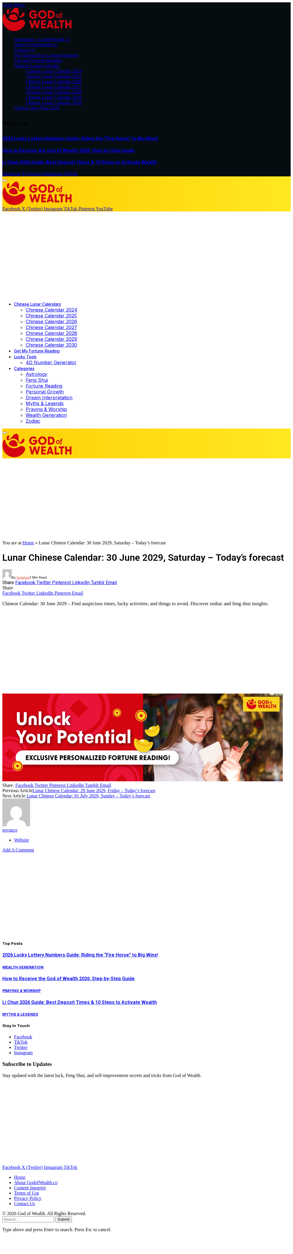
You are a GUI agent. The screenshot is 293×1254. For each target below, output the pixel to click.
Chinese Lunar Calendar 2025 (54, 76)
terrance (23, 577)
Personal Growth (45, 392)
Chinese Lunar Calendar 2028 (54, 92)
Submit (64, 1219)
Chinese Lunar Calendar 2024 (54, 70)
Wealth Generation (46, 415)
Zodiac (33, 421)
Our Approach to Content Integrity (46, 55)
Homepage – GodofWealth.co (42, 39)
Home (28, 542)
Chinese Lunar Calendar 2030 (54, 102)
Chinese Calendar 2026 (51, 321)
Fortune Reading (44, 386)
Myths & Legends (45, 403)
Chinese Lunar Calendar (37, 65)
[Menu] (4, 180)
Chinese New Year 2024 (36, 107)
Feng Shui (37, 380)
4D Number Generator (51, 362)
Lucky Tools (25, 357)
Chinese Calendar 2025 (51, 316)
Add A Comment (18, 849)
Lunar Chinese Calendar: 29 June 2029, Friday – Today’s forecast (94, 790)
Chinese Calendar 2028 (51, 333)
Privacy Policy (27, 1198)
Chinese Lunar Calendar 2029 (54, 97)
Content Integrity (30, 1187)
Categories (24, 368)
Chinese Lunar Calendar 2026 (54, 81)
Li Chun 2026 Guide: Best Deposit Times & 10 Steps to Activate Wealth (79, 162)
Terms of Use (26, 1193)
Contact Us (24, 49)
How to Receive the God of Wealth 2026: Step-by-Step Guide (68, 150)
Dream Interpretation (49, 397)
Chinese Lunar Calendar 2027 (54, 86)
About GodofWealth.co (36, 44)
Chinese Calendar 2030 (51, 345)
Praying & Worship (46, 409)
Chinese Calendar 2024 (51, 310)
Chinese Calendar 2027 (51, 327)
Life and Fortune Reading (38, 60)
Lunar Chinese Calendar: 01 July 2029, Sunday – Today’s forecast (88, 795)
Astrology (36, 374)
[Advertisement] (147, 255)
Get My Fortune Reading (37, 351)
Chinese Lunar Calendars (37, 304)
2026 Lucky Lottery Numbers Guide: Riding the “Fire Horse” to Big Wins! (80, 138)
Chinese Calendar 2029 (51, 339)
